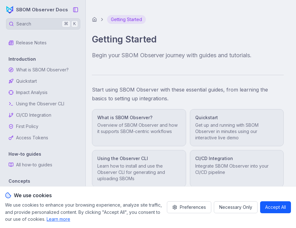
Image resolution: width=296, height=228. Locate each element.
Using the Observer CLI (36, 103)
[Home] (94, 19)
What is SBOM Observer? (39, 69)
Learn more (58, 219)
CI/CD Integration (30, 115)
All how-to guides (30, 164)
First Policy (23, 126)
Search (43, 23)
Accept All (275, 207)
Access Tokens (28, 137)
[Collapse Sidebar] (75, 9)
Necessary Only (235, 207)
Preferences (189, 207)
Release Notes (28, 42)
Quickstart (23, 81)
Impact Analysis (28, 92)
